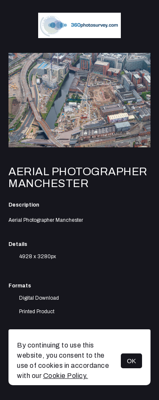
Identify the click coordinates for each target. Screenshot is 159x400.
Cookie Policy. (65, 375)
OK (131, 360)
